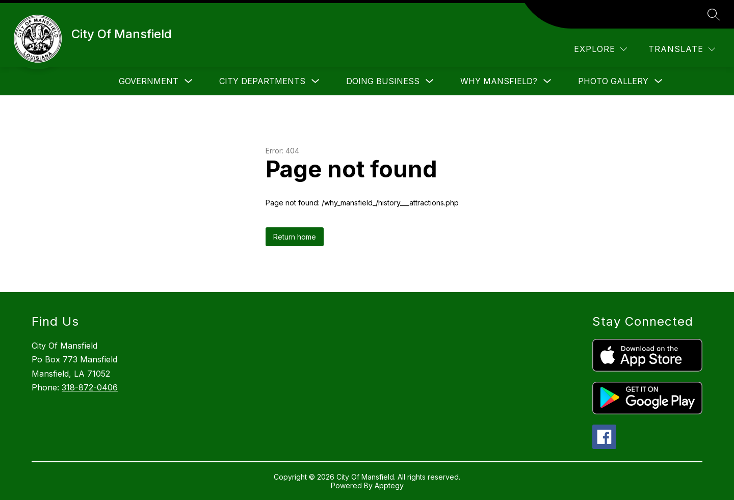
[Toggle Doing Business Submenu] (430, 81)
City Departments (262, 81)
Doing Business (383, 81)
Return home (294, 236)
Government (148, 81)
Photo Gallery (613, 81)
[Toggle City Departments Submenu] (315, 81)
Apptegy (389, 485)
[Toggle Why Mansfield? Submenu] (547, 81)
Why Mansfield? (498, 81)
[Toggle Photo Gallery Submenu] (658, 81)
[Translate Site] (682, 49)
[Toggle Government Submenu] (188, 81)
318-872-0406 (90, 387)
